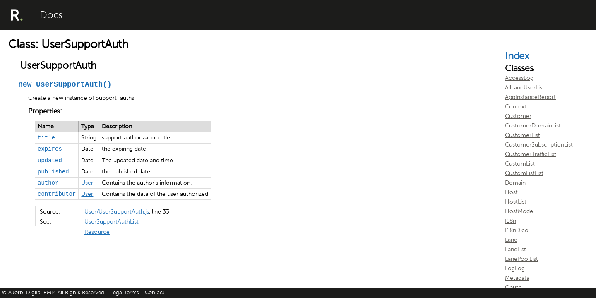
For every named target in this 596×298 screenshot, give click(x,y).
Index (517, 55)
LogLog (515, 268)
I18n (510, 221)
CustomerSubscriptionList (539, 145)
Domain (515, 183)
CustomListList (524, 173)
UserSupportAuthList (111, 222)
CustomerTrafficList (530, 154)
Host (511, 192)
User (87, 183)
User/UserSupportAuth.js (116, 212)
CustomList (520, 164)
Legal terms (124, 293)
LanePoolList (521, 259)
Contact (154, 293)
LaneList (515, 249)
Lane (511, 240)
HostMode (519, 211)
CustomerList (522, 135)
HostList (515, 202)
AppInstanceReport (530, 97)
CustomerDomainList (533, 126)
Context (515, 106)
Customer (518, 116)
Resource (97, 232)
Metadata (517, 278)
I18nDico (517, 230)
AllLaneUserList (524, 87)
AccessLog (519, 78)
